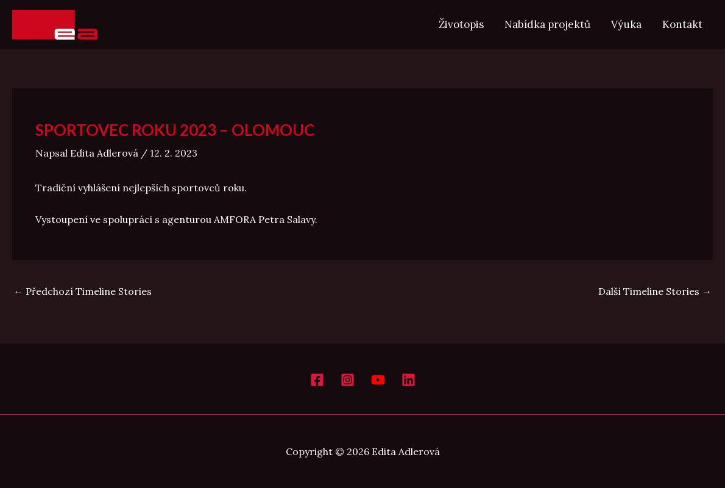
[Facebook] (317, 380)
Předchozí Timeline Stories (82, 291)
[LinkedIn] (408, 380)
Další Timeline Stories (655, 291)
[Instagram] (348, 380)
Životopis (461, 24)
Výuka (626, 24)
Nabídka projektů (547, 24)
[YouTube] (378, 380)
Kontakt (682, 24)
